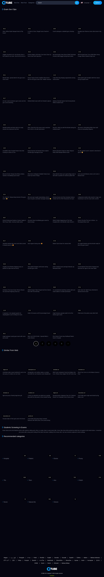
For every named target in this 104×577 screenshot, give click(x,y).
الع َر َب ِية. (13, 557)
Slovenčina (68, 560)
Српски (76, 560)
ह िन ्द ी (6, 560)
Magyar (6, 557)
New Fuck (24, 2)
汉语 (13, 560)
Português (21, 557)
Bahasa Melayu (66, 563)
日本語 (36, 563)
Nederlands (50, 560)
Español (71, 557)
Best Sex (16, 2)
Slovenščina (59, 560)
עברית (28, 557)
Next (68, 343)
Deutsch (34, 560)
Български (90, 560)
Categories (31, 2)
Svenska (56, 557)
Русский (64, 557)
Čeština (78, 557)
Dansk (49, 563)
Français (26, 560)
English (49, 557)
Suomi (42, 563)
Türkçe (19, 560)
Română (42, 557)
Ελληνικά (56, 563)
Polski (35, 557)
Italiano (85, 557)
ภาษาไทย (41, 560)
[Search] (77, 3)
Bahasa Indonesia (95, 557)
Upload (98, 2)
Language (85, 2)
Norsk (82, 560)
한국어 (98, 560)
